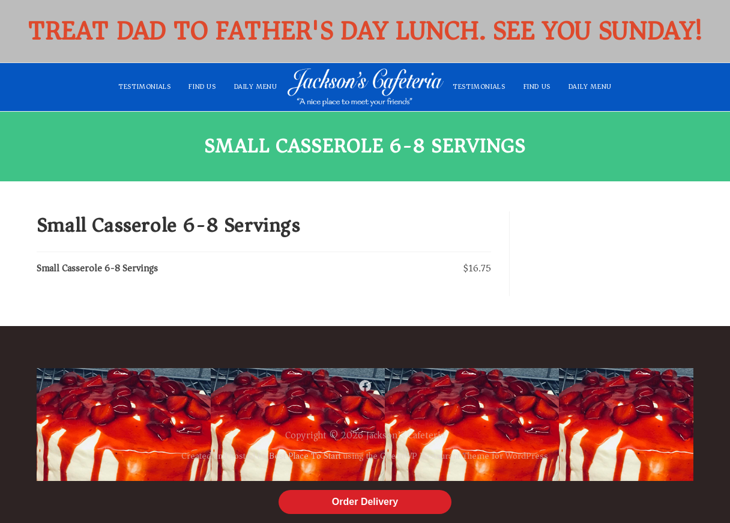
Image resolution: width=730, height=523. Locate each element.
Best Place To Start (305, 456)
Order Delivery (365, 502)
